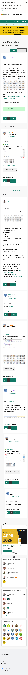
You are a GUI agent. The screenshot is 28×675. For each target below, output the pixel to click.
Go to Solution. (16, 108)
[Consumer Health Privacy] (14, 671)
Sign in (13, 21)
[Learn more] (7, 551)
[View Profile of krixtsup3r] (9, 57)
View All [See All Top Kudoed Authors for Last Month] (5, 616)
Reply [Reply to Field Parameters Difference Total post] (13, 118)
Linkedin (14, 274)
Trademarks (3, 665)
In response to (11, 136)
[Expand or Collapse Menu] (2, 18)
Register (8, 21)
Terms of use (3, 663)
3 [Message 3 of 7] (8, 424)
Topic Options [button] (21, 50)
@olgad (11, 306)
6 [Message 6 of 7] (7, 281)
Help (18, 21)
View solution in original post (10, 165)
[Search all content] (16, 24)
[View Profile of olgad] (8, 201)
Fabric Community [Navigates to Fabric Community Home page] (16, 14)
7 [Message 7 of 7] (8, 311)
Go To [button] (23, 21)
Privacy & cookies (4, 661)
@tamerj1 (11, 401)
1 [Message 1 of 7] (7, 114)
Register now (17, 34)
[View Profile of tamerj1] (8, 132)
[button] (13, 50)
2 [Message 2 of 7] (7, 376)
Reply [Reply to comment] (13, 181)
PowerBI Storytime (17, 276)
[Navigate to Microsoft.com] (5, 14)
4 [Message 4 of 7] (7, 177)
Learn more (4, 10)
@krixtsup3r (7, 144)
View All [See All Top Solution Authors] (5, 585)
